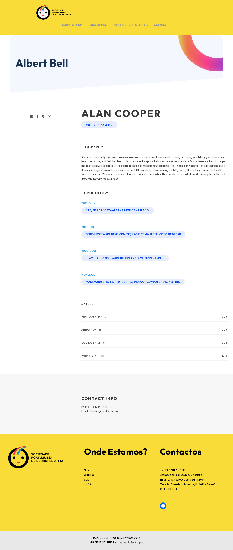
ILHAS (87, 484)
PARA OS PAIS (97, 25)
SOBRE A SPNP (72, 25)
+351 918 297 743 (175, 470)
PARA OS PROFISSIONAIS (131, 25)
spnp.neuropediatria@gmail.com (186, 479)
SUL (86, 479)
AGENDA (160, 25)
